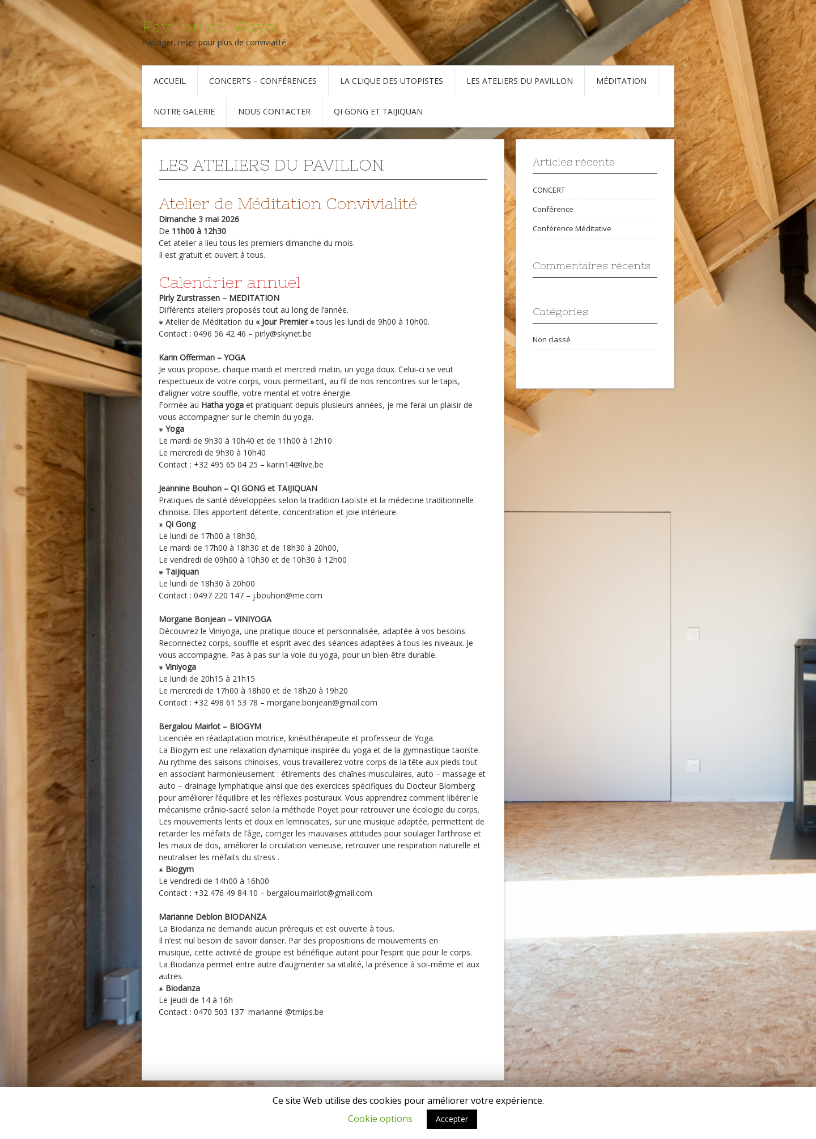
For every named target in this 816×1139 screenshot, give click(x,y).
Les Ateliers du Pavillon (519, 80)
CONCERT (549, 190)
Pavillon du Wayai (210, 27)
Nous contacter (274, 111)
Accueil (170, 80)
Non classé (552, 339)
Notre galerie (184, 111)
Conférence (553, 209)
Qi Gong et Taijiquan (378, 111)
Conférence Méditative (572, 228)
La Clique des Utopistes (391, 80)
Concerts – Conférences (263, 80)
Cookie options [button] (380, 1118)
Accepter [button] (452, 1119)
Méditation (621, 80)
